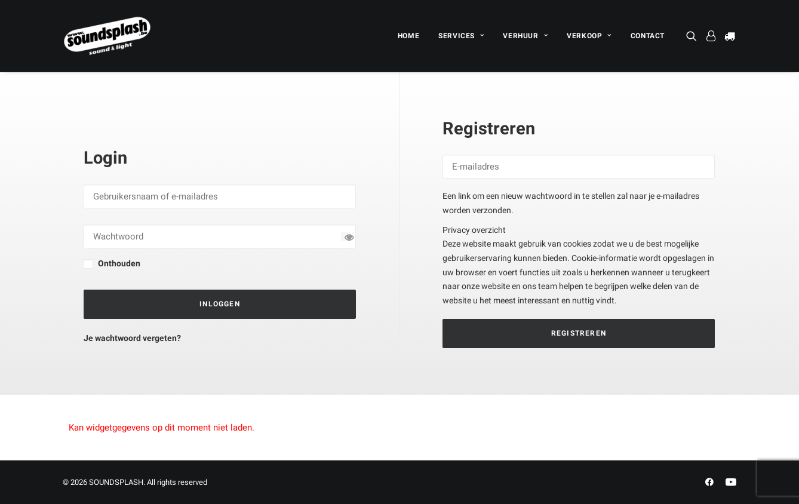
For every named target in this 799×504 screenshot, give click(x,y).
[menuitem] (408, 36)
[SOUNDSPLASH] (107, 36)
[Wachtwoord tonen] (345, 236)
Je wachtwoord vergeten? (132, 338)
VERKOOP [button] (589, 36)
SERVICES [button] (461, 36)
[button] (693, 36)
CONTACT (648, 36)
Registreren (578, 333)
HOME (408, 36)
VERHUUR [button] (525, 36)
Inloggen (219, 304)
